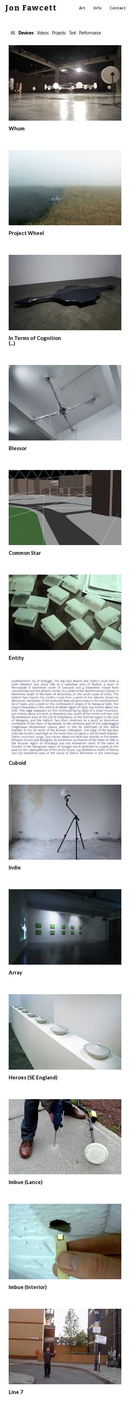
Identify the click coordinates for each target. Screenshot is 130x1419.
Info (98, 8)
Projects (59, 33)
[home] (28, 8)
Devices (25, 33)
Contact (118, 8)
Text (72, 33)
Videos (43, 33)
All (12, 33)
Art (82, 8)
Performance (90, 33)
